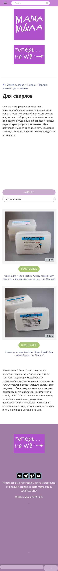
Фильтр (29, 192)
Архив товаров (15, 85)
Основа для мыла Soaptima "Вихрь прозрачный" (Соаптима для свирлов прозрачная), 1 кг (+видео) (29, 277)
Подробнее (29, 269)
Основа (31, 85)
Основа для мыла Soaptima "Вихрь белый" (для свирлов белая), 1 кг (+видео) (29, 353)
